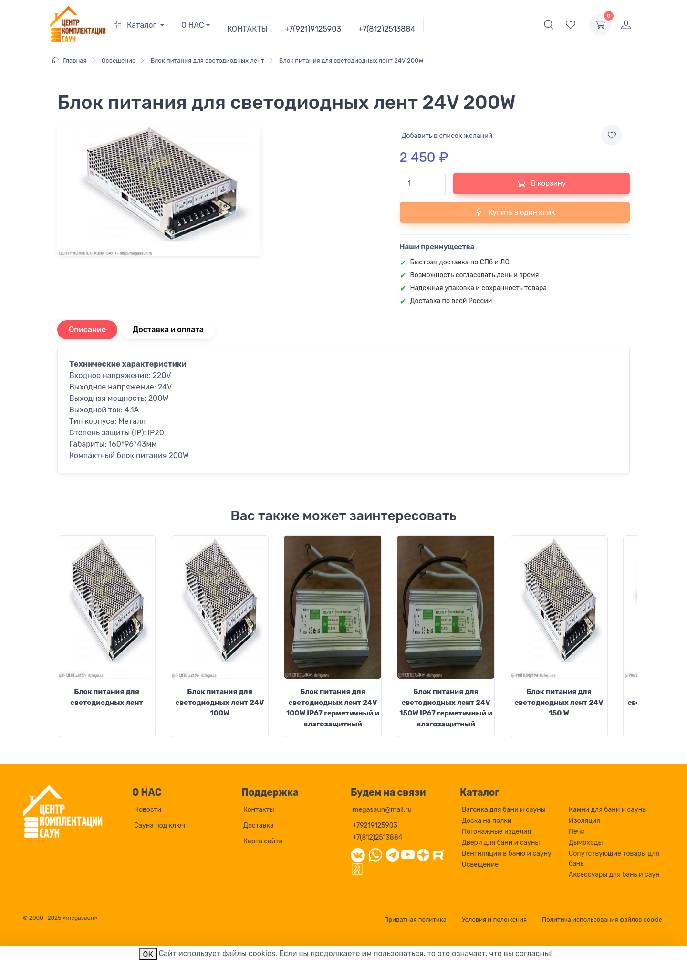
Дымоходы (586, 843)
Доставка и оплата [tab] (168, 329)
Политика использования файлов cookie (602, 919)
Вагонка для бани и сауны (504, 810)
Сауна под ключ (159, 825)
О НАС (192, 25)
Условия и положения (494, 919)
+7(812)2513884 (386, 28)
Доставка (258, 825)
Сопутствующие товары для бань (614, 859)
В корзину (541, 183)
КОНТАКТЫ (247, 28)
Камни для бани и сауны (608, 810)
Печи (577, 832)
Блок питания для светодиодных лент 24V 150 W (558, 702)
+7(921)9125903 (313, 28)
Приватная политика (415, 919)
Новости (147, 810)
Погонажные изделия (496, 832)
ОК (148, 954)
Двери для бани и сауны (501, 843)
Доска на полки (486, 821)
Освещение (480, 865)
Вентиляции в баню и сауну (507, 854)
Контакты (258, 810)
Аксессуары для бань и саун (614, 875)
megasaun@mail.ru (382, 810)
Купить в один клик (514, 212)
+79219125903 (375, 825)
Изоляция (584, 821)
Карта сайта (262, 841)
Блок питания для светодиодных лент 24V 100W (219, 702)
